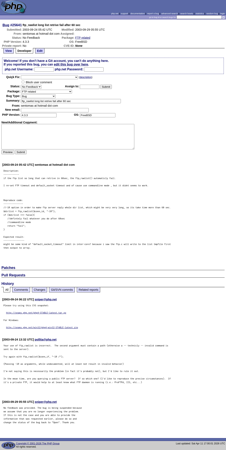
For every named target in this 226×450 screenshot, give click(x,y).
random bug (212, 13)
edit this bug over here (71, 64)
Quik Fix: (13, 77)
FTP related (82, 37)
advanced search (169, 13)
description (85, 77)
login (222, 13)
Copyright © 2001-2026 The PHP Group (38, 443)
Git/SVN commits (62, 289)
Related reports (88, 289)
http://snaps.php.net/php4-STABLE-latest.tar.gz (36, 312)
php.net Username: (19, 69)
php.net (114, 13)
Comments (21, 289)
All (6, 289)
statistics (200, 13)
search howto (186, 13)
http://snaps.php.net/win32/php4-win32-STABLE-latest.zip (42, 327)
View (8, 50)
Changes (39, 289)
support (124, 13)
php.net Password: (69, 69)
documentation (137, 13)
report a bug (153, 13)
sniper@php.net (46, 299)
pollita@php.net (45, 339)
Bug (6, 25)
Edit (39, 50)
